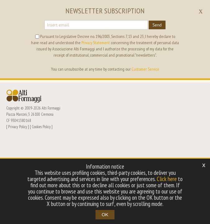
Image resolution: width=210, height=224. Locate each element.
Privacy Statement (96, 42)
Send (157, 25)
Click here (167, 179)
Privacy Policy (17, 126)
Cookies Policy (41, 126)
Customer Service (145, 69)
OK (105, 214)
